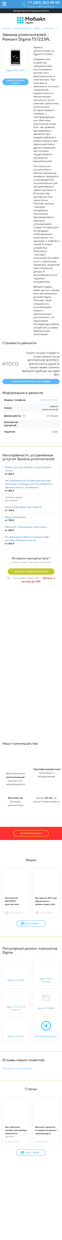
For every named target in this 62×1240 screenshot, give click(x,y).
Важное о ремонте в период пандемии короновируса (46, 1130)
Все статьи (30, 1152)
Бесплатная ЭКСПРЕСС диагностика (12, 901)
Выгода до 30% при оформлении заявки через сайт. (46, 901)
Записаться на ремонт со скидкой (30, 381)
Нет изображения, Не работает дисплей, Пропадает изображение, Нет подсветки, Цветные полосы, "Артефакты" (28, 484)
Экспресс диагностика (15, 801)
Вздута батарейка (15, 517)
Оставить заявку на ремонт (31, 571)
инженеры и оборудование (46, 772)
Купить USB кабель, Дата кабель (23, 507)
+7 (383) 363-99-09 (44, 2)
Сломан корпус (14, 497)
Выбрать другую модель (15, 81)
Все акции (30, 923)
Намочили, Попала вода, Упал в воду (26, 526)
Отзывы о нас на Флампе (17, 1068)
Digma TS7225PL (49, 399)
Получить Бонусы (31, 833)
